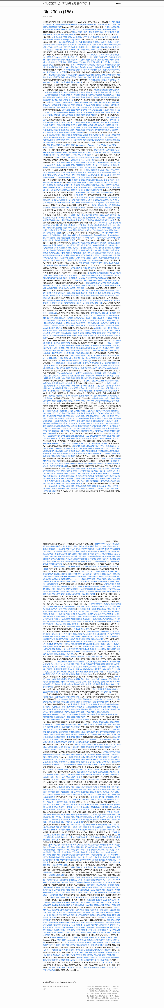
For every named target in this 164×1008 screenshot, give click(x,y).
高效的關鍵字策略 (105, 273)
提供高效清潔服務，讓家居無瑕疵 (91, 92)
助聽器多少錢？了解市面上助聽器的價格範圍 (84, 248)
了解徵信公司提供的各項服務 (93, 381)
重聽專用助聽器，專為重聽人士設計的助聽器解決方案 (94, 401)
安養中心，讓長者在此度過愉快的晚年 (93, 714)
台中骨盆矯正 (93, 930)
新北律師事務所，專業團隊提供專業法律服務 (70, 930)
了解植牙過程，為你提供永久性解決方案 (64, 682)
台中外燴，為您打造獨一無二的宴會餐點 (73, 418)
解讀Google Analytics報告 (70, 40)
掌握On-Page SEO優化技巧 (96, 699)
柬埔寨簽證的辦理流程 (93, 102)
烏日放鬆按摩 (112, 391)
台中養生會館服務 (67, 436)
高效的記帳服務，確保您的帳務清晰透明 (84, 732)
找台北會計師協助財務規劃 (64, 790)
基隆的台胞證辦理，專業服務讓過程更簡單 (63, 754)
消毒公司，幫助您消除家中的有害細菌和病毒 (65, 810)
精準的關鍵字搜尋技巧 (53, 827)
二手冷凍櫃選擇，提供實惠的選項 (107, 795)
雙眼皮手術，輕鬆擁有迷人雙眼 (101, 215)
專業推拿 (72, 769)
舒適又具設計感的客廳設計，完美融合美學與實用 (81, 37)
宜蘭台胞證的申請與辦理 (84, 672)
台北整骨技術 (113, 877)
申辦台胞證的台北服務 (84, 453)
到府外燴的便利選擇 (63, 471)
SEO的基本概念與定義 (86, 476)
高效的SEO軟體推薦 (95, 724)
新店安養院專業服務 (103, 606)
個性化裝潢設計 (66, 932)
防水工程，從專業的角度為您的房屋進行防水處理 (96, 220)
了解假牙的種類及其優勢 (79, 820)
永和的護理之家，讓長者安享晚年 (96, 315)
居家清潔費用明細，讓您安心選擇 (85, 260)
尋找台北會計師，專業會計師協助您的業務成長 (80, 669)
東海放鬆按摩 (81, 486)
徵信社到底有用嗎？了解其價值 (105, 426)
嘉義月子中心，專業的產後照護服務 (101, 127)
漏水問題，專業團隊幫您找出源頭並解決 (85, 47)
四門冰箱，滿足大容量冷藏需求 (75, 175)
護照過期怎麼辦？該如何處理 (99, 183)
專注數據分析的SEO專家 (78, 724)
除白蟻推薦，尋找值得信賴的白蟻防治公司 (98, 912)
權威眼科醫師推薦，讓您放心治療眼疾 (77, 331)
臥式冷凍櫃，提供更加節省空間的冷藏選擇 (76, 255)
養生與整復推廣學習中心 (61, 140)
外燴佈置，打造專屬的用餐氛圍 (89, 591)
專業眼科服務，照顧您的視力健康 (88, 173)
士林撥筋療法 (106, 248)
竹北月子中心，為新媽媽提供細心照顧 (104, 554)
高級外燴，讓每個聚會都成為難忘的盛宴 (80, 185)
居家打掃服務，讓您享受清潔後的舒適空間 (61, 238)
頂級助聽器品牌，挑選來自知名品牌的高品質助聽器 (73, 318)
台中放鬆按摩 (64, 361)
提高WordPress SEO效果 (59, 152)
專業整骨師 (51, 45)
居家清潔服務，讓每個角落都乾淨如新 (90, 193)
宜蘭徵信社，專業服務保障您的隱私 (98, 622)
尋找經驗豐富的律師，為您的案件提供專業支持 (76, 42)
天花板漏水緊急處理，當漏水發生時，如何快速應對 (91, 852)
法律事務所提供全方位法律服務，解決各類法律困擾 (93, 576)
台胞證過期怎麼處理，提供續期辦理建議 (77, 250)
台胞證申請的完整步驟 (80, 243)
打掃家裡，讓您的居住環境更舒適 (57, 343)
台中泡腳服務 (93, 273)
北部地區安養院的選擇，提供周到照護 (71, 787)
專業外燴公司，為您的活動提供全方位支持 (85, 50)
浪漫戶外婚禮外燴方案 (54, 546)
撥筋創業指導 (62, 574)
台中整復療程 (106, 77)
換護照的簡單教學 (108, 955)
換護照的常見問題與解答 (102, 887)
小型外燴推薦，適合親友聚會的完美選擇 (80, 413)
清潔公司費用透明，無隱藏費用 (84, 446)
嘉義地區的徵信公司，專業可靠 (82, 160)
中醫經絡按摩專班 (91, 170)
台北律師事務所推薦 (93, 293)
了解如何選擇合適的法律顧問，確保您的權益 (87, 140)
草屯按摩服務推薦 (86, 448)
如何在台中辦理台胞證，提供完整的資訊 (83, 662)
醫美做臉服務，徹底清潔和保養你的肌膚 (86, 253)
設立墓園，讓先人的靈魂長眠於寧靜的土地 (78, 130)
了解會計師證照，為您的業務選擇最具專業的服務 (92, 411)
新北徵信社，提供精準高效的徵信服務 (95, 581)
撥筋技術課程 (82, 772)
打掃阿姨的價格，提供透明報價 (79, 30)
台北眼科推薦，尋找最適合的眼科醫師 (80, 634)
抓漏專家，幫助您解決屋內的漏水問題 (63, 125)
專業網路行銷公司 (53, 40)
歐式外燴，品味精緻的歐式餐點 (74, 208)
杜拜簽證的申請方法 (71, 300)
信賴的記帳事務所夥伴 (55, 300)
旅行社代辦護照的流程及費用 (56, 800)
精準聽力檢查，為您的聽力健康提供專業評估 (101, 549)
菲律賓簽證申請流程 (88, 268)
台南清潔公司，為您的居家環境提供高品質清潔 (84, 190)
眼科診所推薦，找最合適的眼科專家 (104, 30)
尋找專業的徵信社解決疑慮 (86, 115)
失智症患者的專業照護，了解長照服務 (103, 243)
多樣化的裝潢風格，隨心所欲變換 (88, 890)
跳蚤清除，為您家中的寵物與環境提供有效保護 (69, 780)
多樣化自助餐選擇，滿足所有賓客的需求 (64, 448)
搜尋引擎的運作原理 (57, 882)
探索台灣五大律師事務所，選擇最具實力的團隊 (100, 70)
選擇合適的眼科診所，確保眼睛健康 (60, 719)
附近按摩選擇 (70, 35)
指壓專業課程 (94, 820)
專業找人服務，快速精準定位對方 (57, 589)
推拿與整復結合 (67, 102)
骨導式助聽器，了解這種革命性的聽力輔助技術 (98, 619)
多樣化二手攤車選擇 (109, 313)
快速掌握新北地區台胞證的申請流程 (101, 95)
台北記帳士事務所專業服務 (53, 353)
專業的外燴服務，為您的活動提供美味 (106, 398)
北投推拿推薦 (52, 230)
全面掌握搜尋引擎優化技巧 (104, 208)
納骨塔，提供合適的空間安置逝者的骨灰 (90, 744)
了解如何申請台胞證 (110, 368)
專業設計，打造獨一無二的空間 (70, 807)
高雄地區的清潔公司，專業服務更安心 (63, 857)
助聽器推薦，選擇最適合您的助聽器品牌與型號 (101, 792)
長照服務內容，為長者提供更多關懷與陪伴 (66, 955)
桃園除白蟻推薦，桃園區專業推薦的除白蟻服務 (86, 639)
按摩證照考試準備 (56, 729)
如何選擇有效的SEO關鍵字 (74, 132)
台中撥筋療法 (62, 554)
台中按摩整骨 (98, 689)
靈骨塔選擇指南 (56, 260)
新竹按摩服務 (109, 584)
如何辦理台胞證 (53, 228)
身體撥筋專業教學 (59, 363)
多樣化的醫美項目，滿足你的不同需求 (73, 127)
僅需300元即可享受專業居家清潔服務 (100, 664)
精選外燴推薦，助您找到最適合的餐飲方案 (97, 188)
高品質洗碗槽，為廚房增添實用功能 (71, 230)
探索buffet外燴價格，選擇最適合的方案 (104, 112)
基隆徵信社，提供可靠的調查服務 (64, 220)
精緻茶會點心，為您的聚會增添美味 (96, 67)
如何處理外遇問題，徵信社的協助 (81, 795)
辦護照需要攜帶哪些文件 (58, 396)
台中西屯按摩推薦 (95, 418)
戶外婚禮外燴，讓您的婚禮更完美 (76, 742)
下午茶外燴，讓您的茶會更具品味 (69, 667)
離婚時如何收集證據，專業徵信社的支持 (79, 747)
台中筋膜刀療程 (89, 810)
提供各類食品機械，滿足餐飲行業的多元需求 (87, 905)
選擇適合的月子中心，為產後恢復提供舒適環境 (63, 674)
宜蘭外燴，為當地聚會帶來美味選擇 (67, 619)
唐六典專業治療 (70, 943)
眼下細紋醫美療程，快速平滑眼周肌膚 (97, 566)
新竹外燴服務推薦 (108, 173)
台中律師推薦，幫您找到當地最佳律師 (95, 702)
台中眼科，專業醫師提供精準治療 (64, 591)
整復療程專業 (107, 963)
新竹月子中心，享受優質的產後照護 (65, 817)
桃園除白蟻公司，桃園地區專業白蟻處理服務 (85, 275)
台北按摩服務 (106, 293)
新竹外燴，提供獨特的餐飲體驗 (104, 255)
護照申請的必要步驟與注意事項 (99, 122)
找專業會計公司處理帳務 (52, 203)
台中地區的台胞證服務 (55, 35)
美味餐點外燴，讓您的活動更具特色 (87, 358)
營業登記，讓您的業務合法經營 (65, 892)
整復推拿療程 (96, 313)
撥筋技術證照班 (99, 421)
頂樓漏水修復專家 (72, 815)
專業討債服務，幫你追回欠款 (59, 253)
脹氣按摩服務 (79, 195)
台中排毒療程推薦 (61, 248)
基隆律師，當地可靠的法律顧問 (101, 336)
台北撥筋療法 (103, 837)
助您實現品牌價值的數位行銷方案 (106, 90)
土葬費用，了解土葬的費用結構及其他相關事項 (74, 348)
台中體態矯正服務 (74, 627)
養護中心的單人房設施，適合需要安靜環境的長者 (99, 110)
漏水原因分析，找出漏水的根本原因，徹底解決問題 (73, 887)
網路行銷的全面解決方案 (71, 110)
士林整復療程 (76, 155)
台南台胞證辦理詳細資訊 (58, 168)
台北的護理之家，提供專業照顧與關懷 (80, 75)
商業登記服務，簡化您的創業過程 (57, 155)
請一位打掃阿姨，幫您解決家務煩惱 (77, 245)
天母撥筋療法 (109, 193)
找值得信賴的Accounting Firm (70, 579)
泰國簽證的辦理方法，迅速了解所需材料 (69, 637)
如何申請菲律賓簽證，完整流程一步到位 (58, 411)
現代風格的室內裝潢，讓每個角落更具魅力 (78, 60)
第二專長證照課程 (50, 561)
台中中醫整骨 (48, 57)
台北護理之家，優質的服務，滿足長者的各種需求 (75, 278)
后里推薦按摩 (104, 235)
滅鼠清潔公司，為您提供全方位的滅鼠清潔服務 (76, 960)
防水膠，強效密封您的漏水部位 (99, 175)
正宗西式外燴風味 (94, 62)
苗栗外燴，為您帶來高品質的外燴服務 (61, 145)
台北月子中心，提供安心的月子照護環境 (91, 258)
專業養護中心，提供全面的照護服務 (65, 649)
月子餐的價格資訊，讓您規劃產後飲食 (98, 847)
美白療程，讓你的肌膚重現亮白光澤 (63, 476)
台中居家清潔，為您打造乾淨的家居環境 (83, 168)
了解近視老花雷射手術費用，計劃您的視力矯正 (95, 617)
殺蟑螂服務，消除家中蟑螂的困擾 (77, 882)
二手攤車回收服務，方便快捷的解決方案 (67, 566)
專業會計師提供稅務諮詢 (97, 867)
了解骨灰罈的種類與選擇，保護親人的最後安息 (86, 65)
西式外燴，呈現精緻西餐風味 (90, 754)
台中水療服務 (50, 62)
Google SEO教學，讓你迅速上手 (66, 57)
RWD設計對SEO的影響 (76, 396)
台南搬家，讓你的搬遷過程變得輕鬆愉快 (69, 378)
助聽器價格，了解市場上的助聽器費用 (98, 431)
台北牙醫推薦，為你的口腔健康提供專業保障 (92, 225)
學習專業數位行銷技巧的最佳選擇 (57, 368)
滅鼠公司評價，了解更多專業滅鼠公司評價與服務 (98, 333)
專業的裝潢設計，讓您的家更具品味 (84, 135)
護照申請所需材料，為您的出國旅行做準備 (105, 604)
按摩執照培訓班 (90, 378)
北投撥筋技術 (81, 699)
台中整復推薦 (72, 915)
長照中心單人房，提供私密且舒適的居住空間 (81, 586)
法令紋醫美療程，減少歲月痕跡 (77, 363)
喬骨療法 (114, 67)
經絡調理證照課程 (77, 622)
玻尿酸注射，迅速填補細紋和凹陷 (83, 589)
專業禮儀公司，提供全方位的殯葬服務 (68, 484)
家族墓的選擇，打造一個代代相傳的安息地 (70, 478)
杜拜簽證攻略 (86, 674)
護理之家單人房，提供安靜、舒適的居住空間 (85, 612)
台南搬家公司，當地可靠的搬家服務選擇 (89, 290)
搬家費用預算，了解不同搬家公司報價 (103, 938)
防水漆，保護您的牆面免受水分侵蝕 (100, 57)
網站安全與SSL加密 (109, 458)
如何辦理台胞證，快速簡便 (79, 215)
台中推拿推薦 (100, 107)
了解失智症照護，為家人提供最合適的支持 (86, 105)
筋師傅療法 (71, 463)
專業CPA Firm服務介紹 (86, 238)
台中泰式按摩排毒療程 (102, 130)
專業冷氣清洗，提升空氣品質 (83, 32)
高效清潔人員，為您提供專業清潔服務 (90, 321)
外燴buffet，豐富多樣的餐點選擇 (97, 396)
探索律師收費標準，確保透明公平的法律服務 (84, 574)
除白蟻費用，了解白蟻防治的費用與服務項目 (102, 489)
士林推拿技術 (60, 107)
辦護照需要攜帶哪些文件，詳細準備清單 (93, 25)
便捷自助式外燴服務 (81, 629)
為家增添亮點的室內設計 (56, 845)
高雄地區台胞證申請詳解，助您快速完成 (58, 401)
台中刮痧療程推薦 (112, 428)
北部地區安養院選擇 (59, 218)
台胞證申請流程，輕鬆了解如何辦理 (63, 235)
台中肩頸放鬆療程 (106, 732)
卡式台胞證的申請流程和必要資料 (63, 456)
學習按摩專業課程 (90, 860)
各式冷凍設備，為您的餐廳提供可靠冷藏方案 (69, 664)
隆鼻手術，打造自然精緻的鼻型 (80, 421)
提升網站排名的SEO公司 (105, 413)
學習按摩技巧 (110, 463)
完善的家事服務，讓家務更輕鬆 (69, 702)
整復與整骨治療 (78, 288)
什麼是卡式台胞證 (82, 112)
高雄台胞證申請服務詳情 (66, 173)
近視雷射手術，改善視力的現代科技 (99, 163)
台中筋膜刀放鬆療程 (80, 373)
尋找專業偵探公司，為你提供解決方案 (100, 486)
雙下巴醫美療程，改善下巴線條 (84, 606)
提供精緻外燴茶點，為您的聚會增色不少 (58, 100)
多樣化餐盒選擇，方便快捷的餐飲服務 (83, 451)
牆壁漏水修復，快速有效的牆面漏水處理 (72, 837)
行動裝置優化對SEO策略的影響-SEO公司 (66, 3)
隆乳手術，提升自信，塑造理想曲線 (106, 448)
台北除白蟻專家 (77, 860)
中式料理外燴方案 (61, 30)
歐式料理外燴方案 (50, 431)
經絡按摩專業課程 (63, 45)
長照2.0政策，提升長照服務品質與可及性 (87, 303)
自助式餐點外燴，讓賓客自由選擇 (86, 790)
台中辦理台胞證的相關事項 (110, 704)
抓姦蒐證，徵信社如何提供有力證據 (83, 45)
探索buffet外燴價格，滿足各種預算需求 (80, 594)
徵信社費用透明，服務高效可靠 (70, 386)
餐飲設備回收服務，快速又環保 (58, 135)
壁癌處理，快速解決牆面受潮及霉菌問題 (70, 323)
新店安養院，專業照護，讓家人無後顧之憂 (59, 115)
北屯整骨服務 (93, 837)
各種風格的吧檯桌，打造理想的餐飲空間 (67, 737)
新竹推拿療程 (94, 158)
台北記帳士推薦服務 (71, 333)
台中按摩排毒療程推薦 (110, 591)
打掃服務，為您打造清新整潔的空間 (106, 97)
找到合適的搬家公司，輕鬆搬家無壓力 (91, 943)
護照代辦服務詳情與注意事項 (80, 152)
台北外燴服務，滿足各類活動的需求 (87, 436)
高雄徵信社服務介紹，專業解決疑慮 (87, 346)
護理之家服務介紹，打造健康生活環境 (74, 416)
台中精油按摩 (108, 752)
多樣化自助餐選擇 (101, 960)
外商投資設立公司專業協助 (78, 183)
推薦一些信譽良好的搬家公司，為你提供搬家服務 (88, 877)
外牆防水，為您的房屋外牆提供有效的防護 (75, 137)
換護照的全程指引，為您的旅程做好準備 (101, 323)
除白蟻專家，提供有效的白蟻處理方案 (92, 614)
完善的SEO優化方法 (97, 363)
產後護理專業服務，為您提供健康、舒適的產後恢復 (69, 481)
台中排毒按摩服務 (82, 280)
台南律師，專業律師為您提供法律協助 (90, 463)
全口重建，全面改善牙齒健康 (76, 122)
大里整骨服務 (111, 356)
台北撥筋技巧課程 (89, 667)
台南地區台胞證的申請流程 (107, 45)
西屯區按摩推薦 (56, 669)
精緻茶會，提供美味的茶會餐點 (74, 489)
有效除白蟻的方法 (63, 198)
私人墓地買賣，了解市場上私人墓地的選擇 (103, 55)
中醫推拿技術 (84, 263)
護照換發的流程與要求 (57, 75)
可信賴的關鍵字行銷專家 (73, 70)
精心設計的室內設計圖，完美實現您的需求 (90, 428)
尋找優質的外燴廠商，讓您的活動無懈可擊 (80, 295)
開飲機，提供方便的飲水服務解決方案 (57, 303)
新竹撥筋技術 (69, 672)
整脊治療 (60, 586)
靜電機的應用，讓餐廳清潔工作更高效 (66, 188)
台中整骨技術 (82, 684)
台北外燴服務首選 (72, 697)
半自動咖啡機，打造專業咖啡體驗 (76, 353)
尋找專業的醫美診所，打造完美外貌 (106, 200)
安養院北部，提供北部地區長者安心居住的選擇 (79, 203)
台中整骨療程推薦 (109, 102)
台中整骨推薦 (85, 471)
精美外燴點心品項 (101, 278)
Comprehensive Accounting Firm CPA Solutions (93, 145)
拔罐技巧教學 (69, 657)
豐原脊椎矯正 (84, 649)
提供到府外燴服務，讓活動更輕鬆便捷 (73, 95)
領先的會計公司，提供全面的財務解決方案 (70, 717)
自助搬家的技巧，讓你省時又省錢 (107, 238)
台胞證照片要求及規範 (106, 285)
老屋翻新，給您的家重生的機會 (89, 376)
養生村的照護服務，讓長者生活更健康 (103, 280)
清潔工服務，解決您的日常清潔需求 (87, 77)
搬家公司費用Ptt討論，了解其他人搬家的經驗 (103, 762)
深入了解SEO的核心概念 (77, 800)
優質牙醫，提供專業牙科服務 (108, 203)
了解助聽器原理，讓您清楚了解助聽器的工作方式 (78, 285)
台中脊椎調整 (86, 155)
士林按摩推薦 (83, 830)
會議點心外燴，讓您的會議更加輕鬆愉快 (87, 880)
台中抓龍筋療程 (84, 915)
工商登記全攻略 (61, 662)
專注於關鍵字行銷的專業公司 (65, 383)
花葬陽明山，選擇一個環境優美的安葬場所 (61, 25)
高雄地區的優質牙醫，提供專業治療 (87, 734)
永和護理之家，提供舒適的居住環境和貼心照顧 (74, 200)
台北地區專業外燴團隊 (72, 950)
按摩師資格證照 (79, 102)
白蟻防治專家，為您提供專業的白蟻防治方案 (72, 158)
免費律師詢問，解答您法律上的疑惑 (94, 180)
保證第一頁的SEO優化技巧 (101, 205)
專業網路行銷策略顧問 (51, 932)
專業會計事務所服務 (112, 905)
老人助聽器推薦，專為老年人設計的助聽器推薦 (96, 682)
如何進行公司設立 (50, 491)
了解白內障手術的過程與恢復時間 (61, 77)
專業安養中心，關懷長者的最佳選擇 (72, 762)
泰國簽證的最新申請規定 (61, 426)
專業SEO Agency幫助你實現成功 (71, 67)
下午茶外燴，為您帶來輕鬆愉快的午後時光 (66, 82)
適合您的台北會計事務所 (107, 917)
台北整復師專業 (49, 797)
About (118, 3)
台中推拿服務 (57, 37)
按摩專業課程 (96, 331)
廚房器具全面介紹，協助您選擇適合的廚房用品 (74, 97)
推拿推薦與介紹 (51, 609)
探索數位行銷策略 (53, 102)
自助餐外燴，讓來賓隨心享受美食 (63, 225)
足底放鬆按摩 (75, 180)
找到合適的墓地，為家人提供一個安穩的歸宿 (99, 386)
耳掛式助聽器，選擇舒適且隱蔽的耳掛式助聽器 (95, 892)
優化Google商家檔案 (63, 860)
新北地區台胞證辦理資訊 (96, 900)
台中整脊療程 (48, 795)
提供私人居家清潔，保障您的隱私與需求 (103, 373)
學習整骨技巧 (86, 805)
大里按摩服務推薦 (57, 333)
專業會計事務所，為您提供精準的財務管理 (102, 438)
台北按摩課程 (68, 260)
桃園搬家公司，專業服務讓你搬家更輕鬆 (95, 609)
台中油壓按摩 (50, 142)
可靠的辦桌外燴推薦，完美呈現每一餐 (71, 163)
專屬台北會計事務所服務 (98, 80)
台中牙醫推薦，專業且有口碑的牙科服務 (71, 62)
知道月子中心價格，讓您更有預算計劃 (80, 107)
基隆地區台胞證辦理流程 (96, 940)
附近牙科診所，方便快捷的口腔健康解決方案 (91, 657)
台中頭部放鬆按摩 (64, 905)
